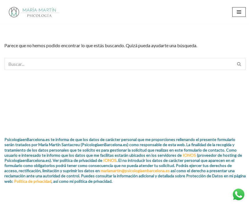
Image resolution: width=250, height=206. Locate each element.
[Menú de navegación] (239, 12)
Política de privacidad (32, 181)
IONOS (189, 155)
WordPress (66, 200)
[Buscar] (118, 64)
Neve (9, 200)
